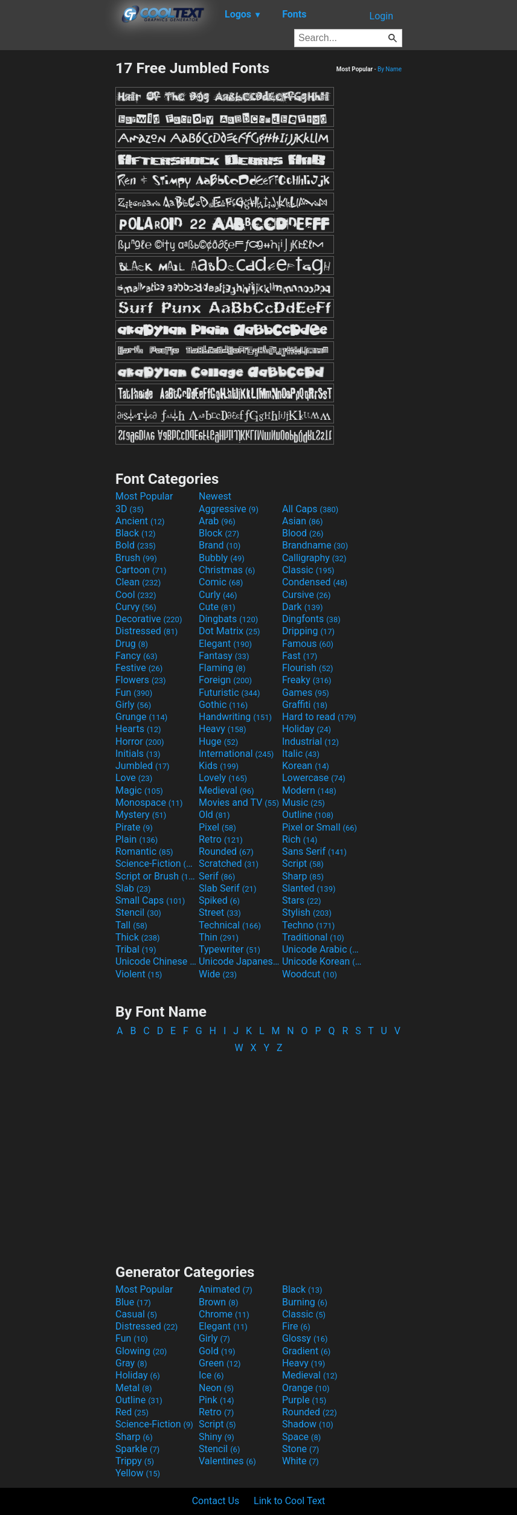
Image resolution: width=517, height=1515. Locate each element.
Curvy (135, 607)
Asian (302, 521)
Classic (308, 570)
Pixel (217, 827)
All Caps (310, 509)
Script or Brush (155, 876)
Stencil (138, 912)
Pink (216, 1400)
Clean (138, 582)
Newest (215, 496)
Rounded (226, 851)
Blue (133, 1302)
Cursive (306, 594)
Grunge (141, 716)
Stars (301, 900)
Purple (304, 1400)
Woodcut (309, 974)
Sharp (303, 876)
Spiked (219, 900)
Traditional (313, 937)
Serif (217, 876)
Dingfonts (311, 619)
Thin (219, 937)
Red (132, 1412)
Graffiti (304, 704)
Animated (225, 1289)
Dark (302, 607)
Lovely (223, 777)
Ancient (140, 521)
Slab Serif (227, 888)
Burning (304, 1302)
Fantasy (224, 655)
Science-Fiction (155, 863)
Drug (131, 643)
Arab (217, 521)
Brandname (315, 545)
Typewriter (229, 949)
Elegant (225, 643)
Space (301, 1437)
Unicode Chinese (155, 961)
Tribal (135, 949)
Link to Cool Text (289, 1501)
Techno (308, 925)
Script (303, 863)
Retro (221, 839)
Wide (218, 974)
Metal (133, 1388)
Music (303, 802)
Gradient (306, 1351)
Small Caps (150, 900)
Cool (135, 594)
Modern (309, 790)
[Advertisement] (57, 240)
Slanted (309, 888)
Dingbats (228, 619)
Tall (131, 925)
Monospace (148, 802)
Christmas (227, 570)
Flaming (222, 668)
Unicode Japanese (239, 961)
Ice (211, 1375)
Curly (218, 594)
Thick (137, 937)
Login (381, 16)
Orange (306, 1388)
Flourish (307, 668)
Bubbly (222, 558)
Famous (307, 643)
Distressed (146, 631)
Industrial (310, 741)
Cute (217, 607)
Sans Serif (314, 851)
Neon (216, 1388)
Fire (296, 1326)
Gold (217, 1351)
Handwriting (235, 716)
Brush (136, 558)
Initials (138, 753)
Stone (300, 1449)
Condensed (314, 582)
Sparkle (137, 1449)
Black (135, 533)
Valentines (227, 1461)
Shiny (216, 1437)
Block (219, 533)
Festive (138, 668)
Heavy (222, 729)
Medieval (226, 790)
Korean (305, 765)
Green (220, 1363)
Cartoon (141, 570)
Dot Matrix (229, 631)
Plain (136, 839)
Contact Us (216, 1501)
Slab (133, 888)
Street (220, 912)
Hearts (138, 729)
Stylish (307, 912)
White (300, 1461)
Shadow (307, 1424)
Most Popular (144, 496)
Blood (303, 533)
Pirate (134, 827)
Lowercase (313, 777)
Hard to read (319, 716)
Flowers (140, 680)
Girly (133, 704)
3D (129, 509)
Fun (133, 692)
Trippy (134, 1461)
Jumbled (142, 765)
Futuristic (229, 692)
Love (133, 777)
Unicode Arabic (322, 949)
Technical (230, 925)
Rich (300, 839)
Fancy (136, 655)
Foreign (225, 680)
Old (214, 814)
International (236, 753)
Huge (218, 741)
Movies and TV (239, 802)
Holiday (306, 729)
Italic (301, 753)
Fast (299, 655)
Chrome (224, 1314)
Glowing (141, 1351)
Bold (135, 545)
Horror (139, 741)
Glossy (305, 1338)
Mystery (140, 814)
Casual (136, 1314)
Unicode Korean (322, 961)
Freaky (307, 680)
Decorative (148, 619)
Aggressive (228, 509)
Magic (139, 790)
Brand (219, 545)
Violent (138, 974)
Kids (219, 765)
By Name (389, 69)
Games (305, 692)
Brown (218, 1302)
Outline (307, 814)
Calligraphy (314, 558)
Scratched (228, 863)
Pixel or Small (319, 827)
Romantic (144, 851)
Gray (131, 1363)
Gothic (223, 704)
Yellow (137, 1473)
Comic (221, 582)
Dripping (308, 631)
